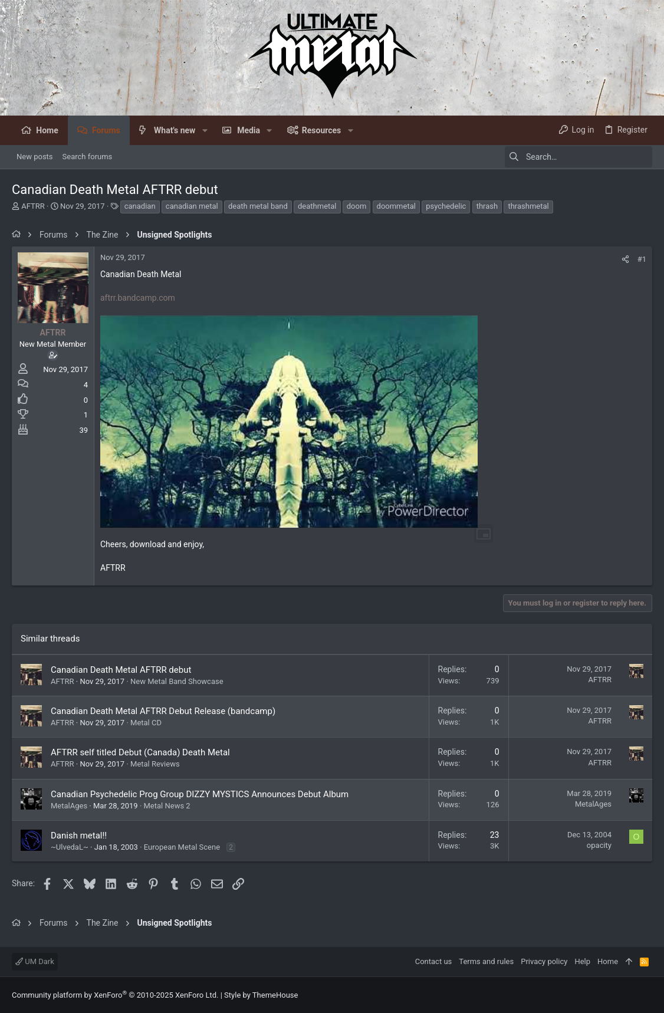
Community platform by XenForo (115, 995)
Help (582, 961)
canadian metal (192, 206)
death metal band (258, 206)
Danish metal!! (79, 835)
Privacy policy (544, 961)
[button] (204, 130)
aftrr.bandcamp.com (137, 297)
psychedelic (446, 206)
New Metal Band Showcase (176, 681)
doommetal (396, 206)
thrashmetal (528, 206)
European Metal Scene (182, 847)
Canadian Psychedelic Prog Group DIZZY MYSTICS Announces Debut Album (200, 794)
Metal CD (146, 722)
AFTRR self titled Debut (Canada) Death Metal (140, 752)
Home (607, 961)
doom (357, 206)
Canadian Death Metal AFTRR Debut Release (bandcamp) (163, 711)
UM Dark (34, 961)
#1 (641, 259)
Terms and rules (486, 961)
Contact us (433, 961)
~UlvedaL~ (69, 847)
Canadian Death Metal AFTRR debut (121, 670)
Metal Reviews (155, 763)
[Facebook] (647, 995)
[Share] (625, 259)
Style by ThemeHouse (261, 995)
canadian (140, 206)
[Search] (578, 156)
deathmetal (317, 206)
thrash (487, 206)
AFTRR (33, 206)
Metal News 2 (167, 805)
